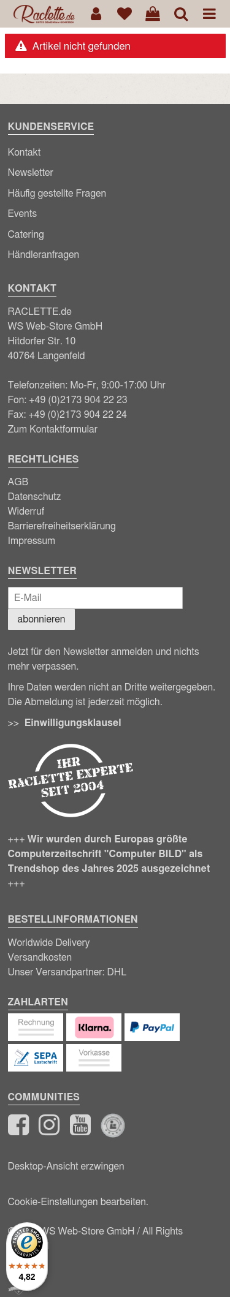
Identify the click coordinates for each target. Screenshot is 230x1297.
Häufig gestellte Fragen (57, 194)
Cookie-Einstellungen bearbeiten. (78, 1202)
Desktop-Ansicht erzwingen (66, 1166)
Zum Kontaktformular (53, 429)
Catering (26, 235)
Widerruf (26, 511)
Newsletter (30, 173)
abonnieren (42, 619)
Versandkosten (40, 957)
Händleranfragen (44, 255)
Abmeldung (49, 702)
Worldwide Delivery (49, 943)
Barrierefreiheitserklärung (62, 526)
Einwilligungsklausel (73, 723)
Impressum (32, 541)
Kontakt (24, 152)
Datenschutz (34, 497)
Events (22, 214)
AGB (18, 482)
